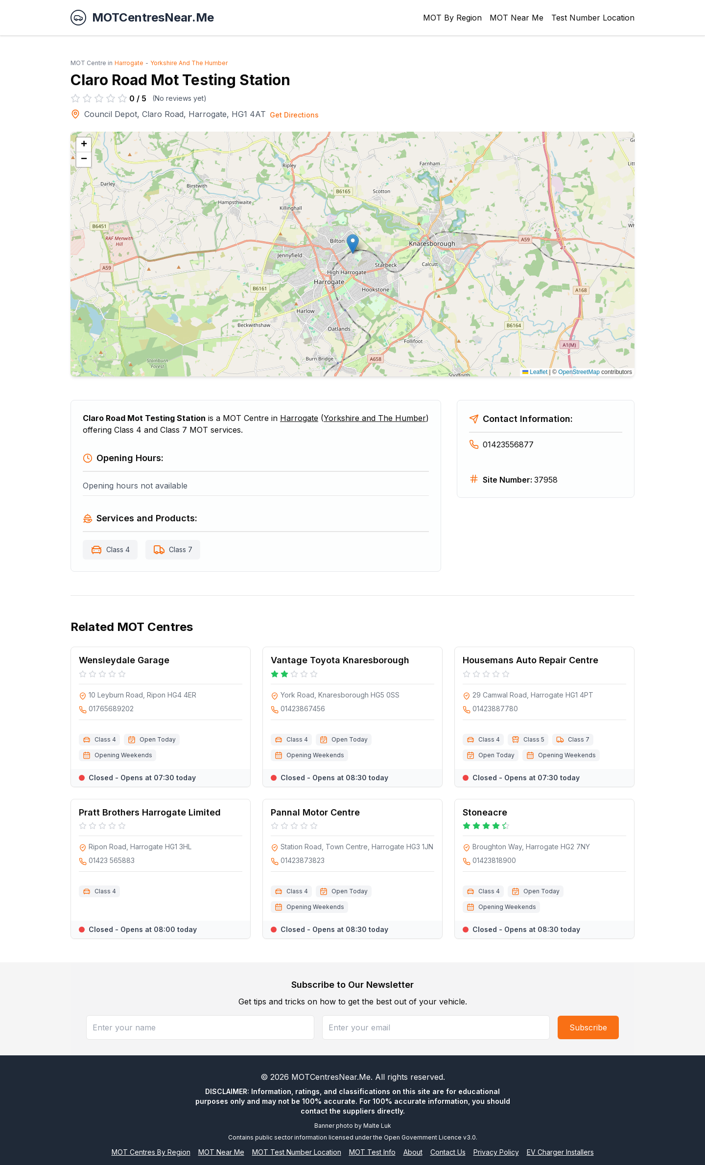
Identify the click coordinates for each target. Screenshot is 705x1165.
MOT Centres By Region (151, 1152)
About (413, 1152)
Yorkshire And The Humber (189, 63)
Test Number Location (592, 18)
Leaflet (534, 372)
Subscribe (588, 1027)
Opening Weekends (123, 755)
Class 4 (118, 549)
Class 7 (180, 549)
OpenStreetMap (579, 372)
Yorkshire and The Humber (375, 418)
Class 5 (533, 739)
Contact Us (448, 1152)
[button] (353, 244)
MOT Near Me (516, 18)
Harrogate (129, 63)
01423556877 (501, 444)
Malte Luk (377, 1125)
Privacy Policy (496, 1152)
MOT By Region (452, 18)
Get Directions (294, 115)
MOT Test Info (372, 1152)
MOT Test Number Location (296, 1152)
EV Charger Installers (560, 1152)
